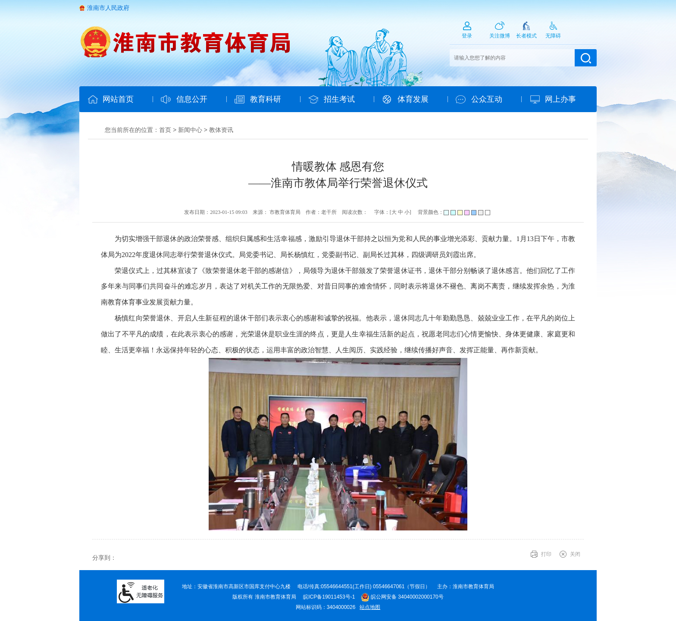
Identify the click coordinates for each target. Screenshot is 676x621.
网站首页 (118, 99)
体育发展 (413, 99)
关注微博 (499, 36)
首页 (165, 129)
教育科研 (265, 99)
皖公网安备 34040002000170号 (402, 597)
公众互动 (486, 99)
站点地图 (370, 607)
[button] (526, 33)
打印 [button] (546, 554)
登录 (467, 36)
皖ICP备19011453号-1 (329, 597)
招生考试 (339, 99)
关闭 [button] (575, 554)
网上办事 (560, 99)
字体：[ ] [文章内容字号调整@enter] (392, 212)
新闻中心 (190, 129)
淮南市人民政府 (108, 7)
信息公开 (191, 99)
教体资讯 (221, 129)
